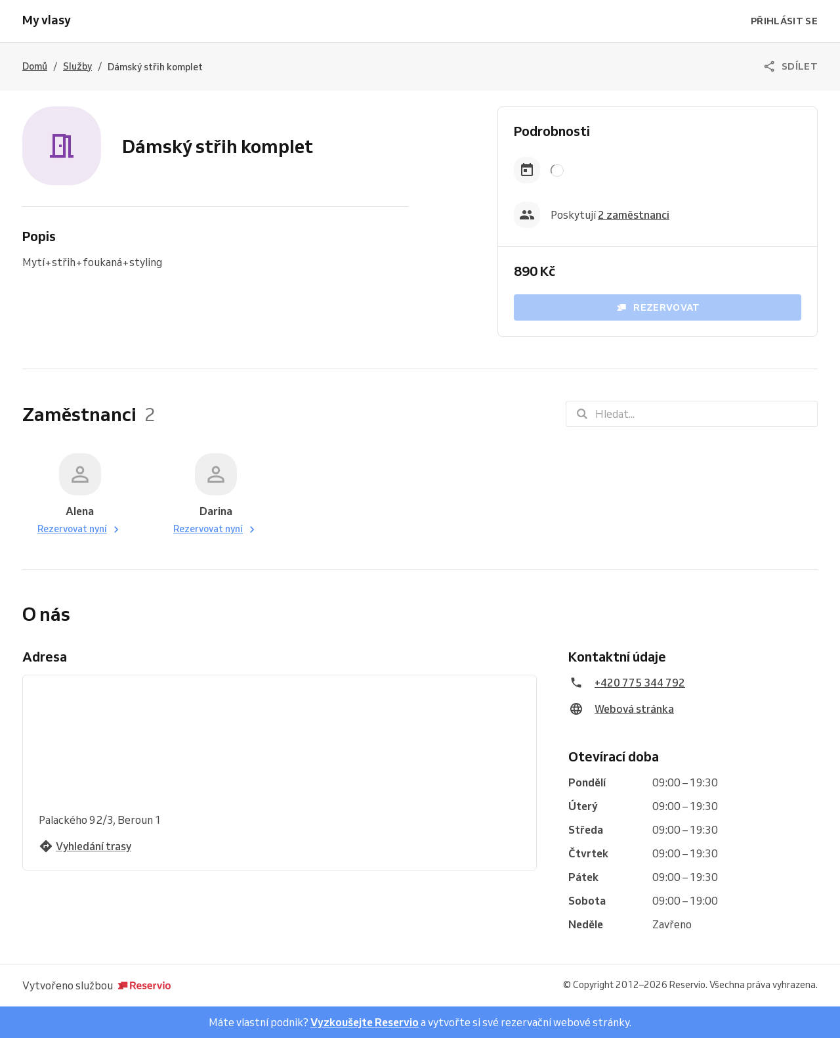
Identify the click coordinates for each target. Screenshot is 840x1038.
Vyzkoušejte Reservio (364, 1022)
